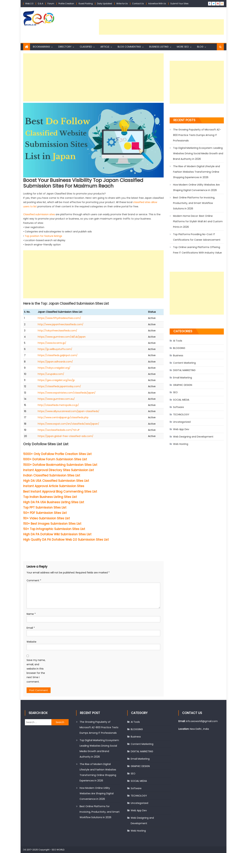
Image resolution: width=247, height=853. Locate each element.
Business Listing (159, 46)
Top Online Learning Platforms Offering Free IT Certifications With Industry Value (197, 249)
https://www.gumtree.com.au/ (56, 399)
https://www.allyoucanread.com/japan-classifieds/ (68, 411)
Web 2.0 (29, 3)
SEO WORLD (58, 849)
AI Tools (177, 340)
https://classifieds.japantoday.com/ (59, 386)
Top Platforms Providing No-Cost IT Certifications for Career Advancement (196, 237)
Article (104, 46)
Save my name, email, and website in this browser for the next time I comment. (36, 670)
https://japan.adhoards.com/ (55, 361)
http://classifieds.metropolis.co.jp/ (58, 405)
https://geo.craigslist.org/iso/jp (56, 380)
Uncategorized (182, 422)
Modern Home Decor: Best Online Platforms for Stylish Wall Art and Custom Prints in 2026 (198, 221)
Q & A (40, 3)
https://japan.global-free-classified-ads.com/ (65, 436)
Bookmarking (41, 46)
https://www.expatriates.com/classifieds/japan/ (67, 392)
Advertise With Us (157, 3)
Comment (34, 580)
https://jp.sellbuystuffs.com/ (55, 349)
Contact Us (138, 3)
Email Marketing (182, 377)
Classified (86, 46)
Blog (200, 46)
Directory (65, 46)
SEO (175, 392)
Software (178, 407)
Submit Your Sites (179, 3)
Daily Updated (104, 3)
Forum (51, 3)
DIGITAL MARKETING (184, 370)
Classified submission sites (39, 214)
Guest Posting (85, 3)
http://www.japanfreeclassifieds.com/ (60, 324)
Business (178, 355)
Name (31, 614)
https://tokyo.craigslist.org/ (54, 368)
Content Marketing (184, 363)
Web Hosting (180, 444)
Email (31, 628)
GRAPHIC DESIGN (182, 385)
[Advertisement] (161, 27)
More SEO (183, 46)
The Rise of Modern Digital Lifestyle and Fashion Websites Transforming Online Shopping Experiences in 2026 (196, 172)
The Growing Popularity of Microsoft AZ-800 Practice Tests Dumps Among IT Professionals (197, 135)
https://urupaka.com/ (51, 374)
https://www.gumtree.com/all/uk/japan (62, 336)
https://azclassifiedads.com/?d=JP (59, 430)
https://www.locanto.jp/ (52, 343)
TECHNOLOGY (181, 414)
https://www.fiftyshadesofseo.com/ (59, 318)
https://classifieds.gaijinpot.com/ (58, 355)
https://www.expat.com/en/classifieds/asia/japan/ (68, 423)
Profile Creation (66, 3)
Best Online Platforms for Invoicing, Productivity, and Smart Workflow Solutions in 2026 (194, 203)
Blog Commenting (129, 46)
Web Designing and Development (193, 436)
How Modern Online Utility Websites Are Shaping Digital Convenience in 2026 (196, 187)
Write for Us (122, 3)
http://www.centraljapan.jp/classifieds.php (63, 417)
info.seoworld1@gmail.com (202, 721)
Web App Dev (181, 429)
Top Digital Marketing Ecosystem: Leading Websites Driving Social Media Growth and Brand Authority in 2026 (198, 153)
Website (31, 641)
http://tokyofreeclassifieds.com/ (57, 330)
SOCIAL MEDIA (181, 399)
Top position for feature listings (43, 236)
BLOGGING (179, 348)
